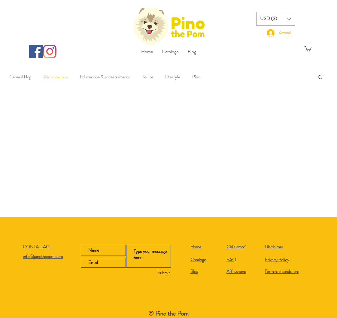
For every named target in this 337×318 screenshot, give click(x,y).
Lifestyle (172, 77)
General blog (20, 77)
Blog (194, 271)
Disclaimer (274, 247)
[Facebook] (36, 51)
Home (195, 247)
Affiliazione (236, 271)
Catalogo (198, 259)
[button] (275, 19)
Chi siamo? (236, 247)
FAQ (231, 259)
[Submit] (152, 273)
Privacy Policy (277, 259)
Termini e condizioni (282, 271)
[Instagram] (49, 51)
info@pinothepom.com (43, 256)
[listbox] (275, 19)
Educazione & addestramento (105, 77)
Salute (147, 77)
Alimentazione (55, 77)
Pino (196, 77)
